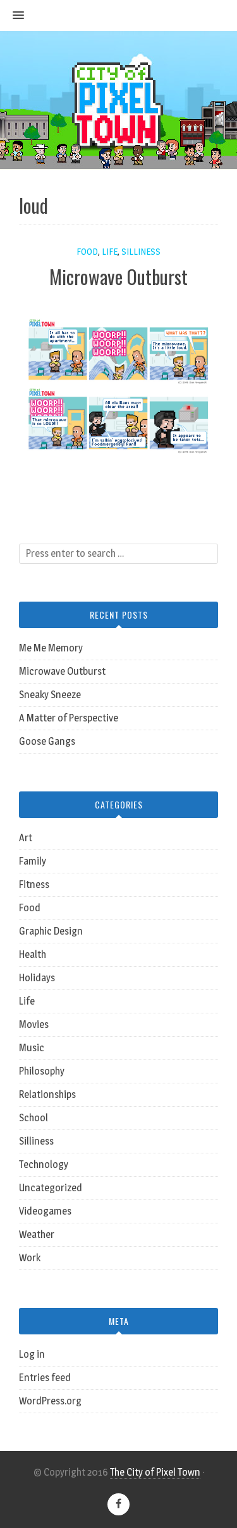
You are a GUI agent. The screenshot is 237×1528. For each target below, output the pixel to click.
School (33, 1118)
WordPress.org (50, 1401)
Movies (34, 1024)
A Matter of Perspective (68, 718)
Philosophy (41, 1071)
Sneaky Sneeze (50, 695)
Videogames (45, 1211)
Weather (36, 1234)
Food (87, 251)
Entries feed (45, 1378)
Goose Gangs (47, 741)
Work (29, 1258)
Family (32, 861)
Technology (43, 1164)
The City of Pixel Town (155, 1472)
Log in (32, 1354)
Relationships (47, 1094)
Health (32, 954)
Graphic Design (51, 931)
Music (31, 1048)
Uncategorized (50, 1188)
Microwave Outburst (118, 276)
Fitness (34, 884)
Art (25, 838)
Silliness (141, 251)
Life (110, 251)
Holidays (37, 978)
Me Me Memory (51, 648)
